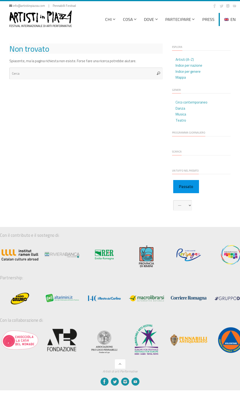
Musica (181, 114)
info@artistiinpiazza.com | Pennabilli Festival (42, 6)
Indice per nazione (189, 65)
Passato (186, 187)
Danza (180, 108)
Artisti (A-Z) (185, 59)
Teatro (181, 120)
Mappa (181, 77)
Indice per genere (188, 71)
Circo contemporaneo (191, 102)
